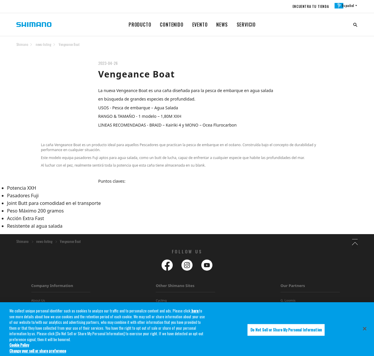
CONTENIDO (171, 24)
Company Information (52, 287)
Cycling (161, 302)
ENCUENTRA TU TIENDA (307, 6)
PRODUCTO (140, 24)
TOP (354, 48)
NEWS (222, 24)
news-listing (43, 44)
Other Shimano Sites (175, 287)
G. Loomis (287, 302)
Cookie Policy (19, 348)
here (195, 313)
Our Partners (292, 287)
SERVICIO (246, 24)
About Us (38, 302)
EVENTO (200, 24)
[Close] (364, 331)
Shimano (22, 44)
